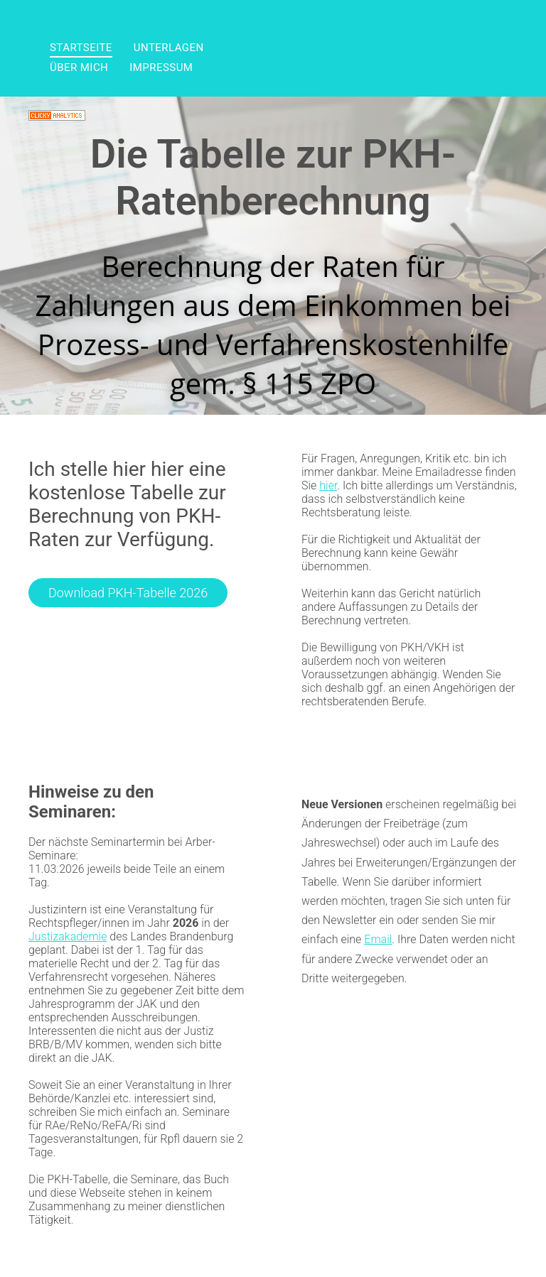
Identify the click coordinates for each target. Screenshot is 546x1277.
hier (328, 485)
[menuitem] (81, 48)
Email (378, 939)
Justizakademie (67, 936)
